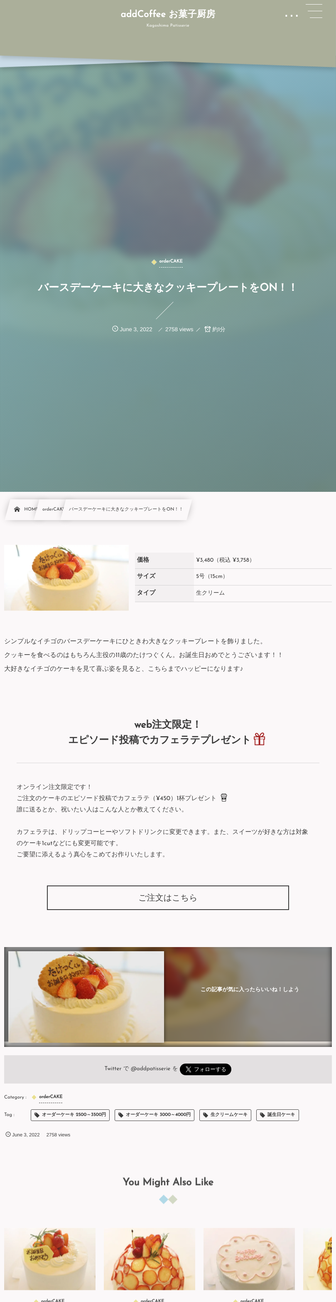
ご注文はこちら (167, 898)
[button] (314, 11)
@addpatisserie (151, 1069)
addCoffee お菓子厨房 (167, 15)
